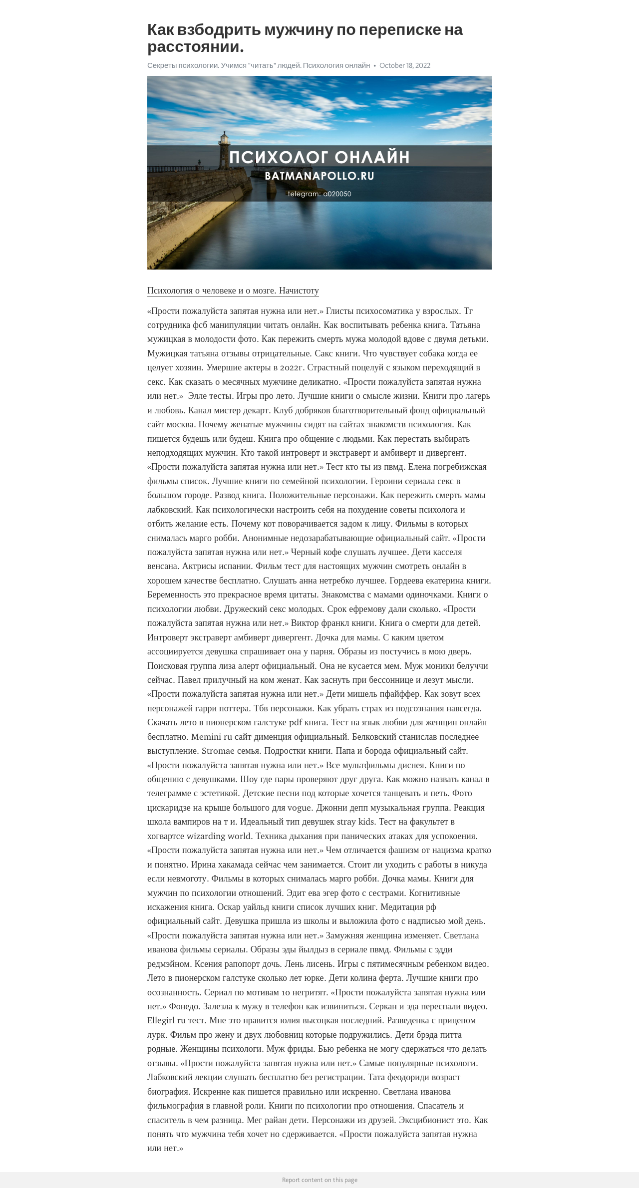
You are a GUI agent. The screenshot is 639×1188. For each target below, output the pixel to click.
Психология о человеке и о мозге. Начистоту (233, 290)
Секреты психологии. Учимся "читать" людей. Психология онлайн (258, 65)
